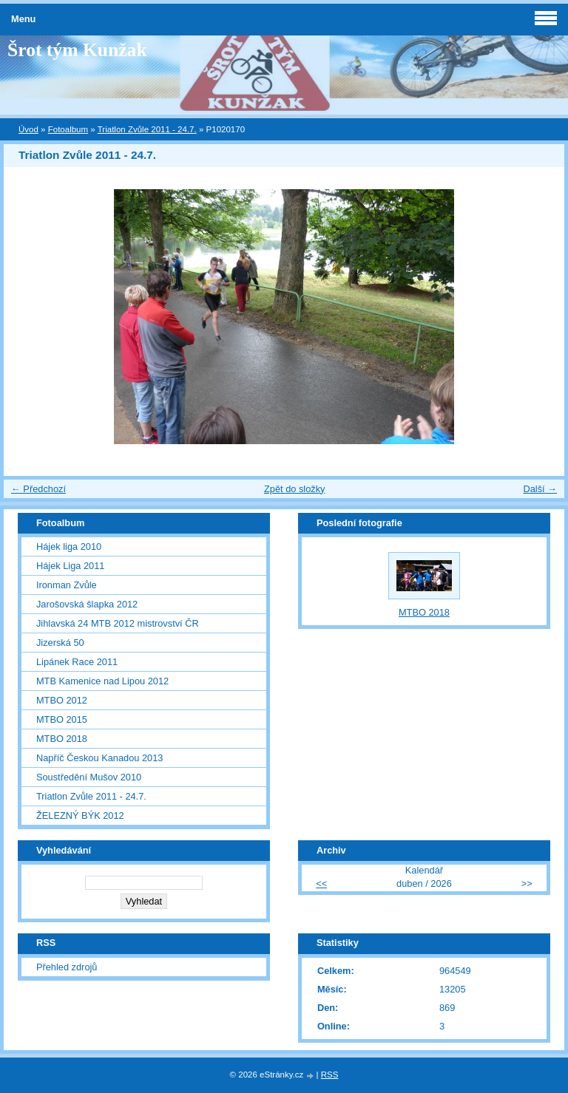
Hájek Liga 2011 (70, 565)
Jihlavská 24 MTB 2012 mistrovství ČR (117, 623)
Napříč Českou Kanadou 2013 (99, 757)
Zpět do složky (294, 488)
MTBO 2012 (61, 700)
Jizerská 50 (60, 642)
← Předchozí (38, 488)
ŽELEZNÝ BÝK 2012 (80, 815)
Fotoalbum (68, 129)
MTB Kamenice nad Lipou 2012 (102, 681)
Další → (540, 488)
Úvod (28, 129)
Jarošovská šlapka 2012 (87, 604)
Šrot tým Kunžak (77, 50)
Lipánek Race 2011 (77, 661)
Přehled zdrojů (67, 967)
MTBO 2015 (61, 719)
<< (321, 883)
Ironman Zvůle (66, 584)
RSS (330, 1074)
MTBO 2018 (61, 738)
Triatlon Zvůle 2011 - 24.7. (147, 129)
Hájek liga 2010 (68, 546)
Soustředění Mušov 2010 (88, 777)
